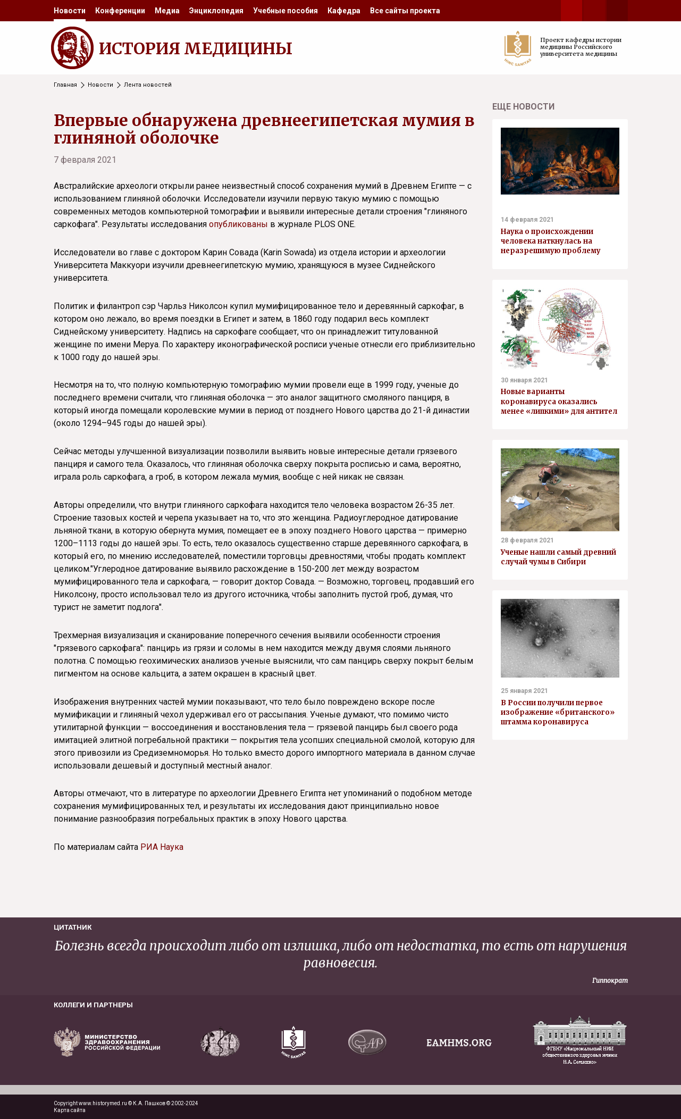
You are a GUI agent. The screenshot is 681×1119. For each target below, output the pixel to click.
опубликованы (238, 224)
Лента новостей (148, 84)
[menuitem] (70, 10)
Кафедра (343, 10)
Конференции (120, 10)
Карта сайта (70, 1110)
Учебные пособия (285, 10)
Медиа (167, 10)
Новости (70, 10)
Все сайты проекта (405, 10)
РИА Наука (161, 847)
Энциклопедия (216, 10)
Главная (65, 84)
